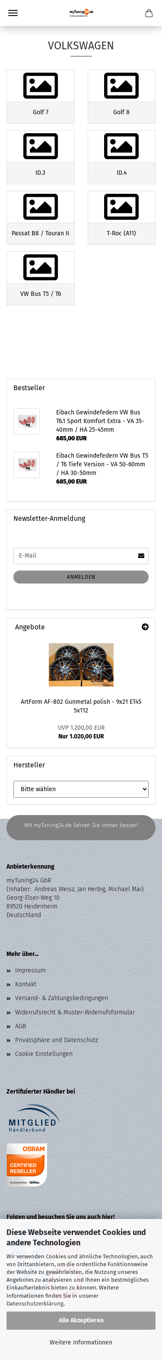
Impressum (30, 970)
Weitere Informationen (81, 1342)
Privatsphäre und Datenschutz (56, 1040)
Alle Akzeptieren (81, 1320)
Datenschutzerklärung (35, 1303)
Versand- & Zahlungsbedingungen (61, 998)
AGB (20, 1026)
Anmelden (81, 577)
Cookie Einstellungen (44, 1054)
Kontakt (25, 984)
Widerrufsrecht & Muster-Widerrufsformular (75, 1012)
